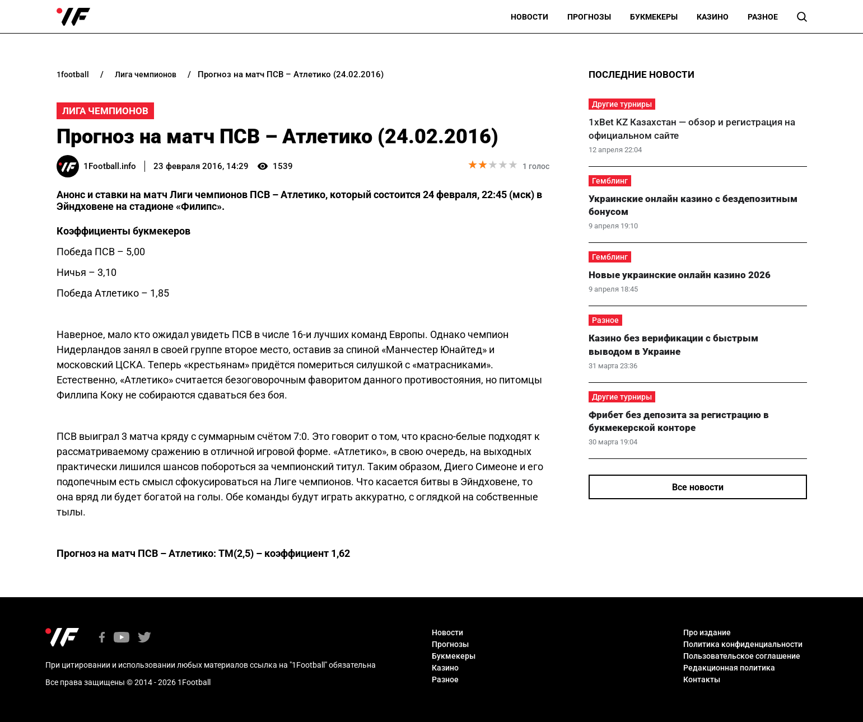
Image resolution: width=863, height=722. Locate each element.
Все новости (698, 487)
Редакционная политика (729, 667)
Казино (713, 16)
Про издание (707, 632)
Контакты (701, 679)
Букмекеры (654, 16)
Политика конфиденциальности (743, 644)
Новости (529, 16)
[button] (802, 17)
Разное (763, 16)
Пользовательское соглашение (741, 655)
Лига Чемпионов (105, 110)
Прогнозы (589, 16)
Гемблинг (610, 180)
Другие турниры (622, 104)
